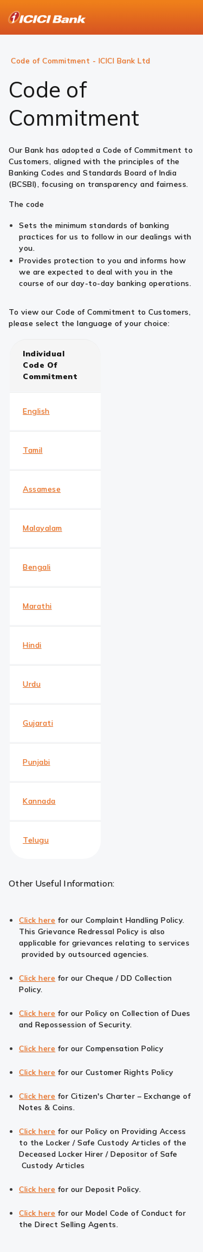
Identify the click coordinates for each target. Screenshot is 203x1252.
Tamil (33, 450)
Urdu (32, 684)
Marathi (37, 606)
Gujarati (38, 723)
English (36, 411)
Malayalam (42, 528)
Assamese (42, 489)
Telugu (36, 840)
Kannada (39, 801)
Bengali (37, 567)
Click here (37, 920)
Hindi (32, 645)
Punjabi (36, 762)
